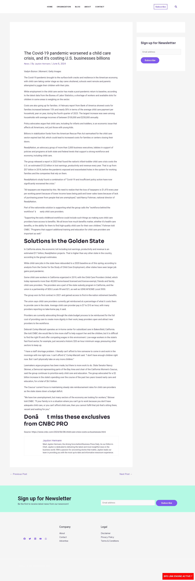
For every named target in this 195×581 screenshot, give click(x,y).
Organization (64, 7)
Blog (77, 7)
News (27, 63)
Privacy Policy (108, 538)
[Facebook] (25, 539)
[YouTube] (40, 539)
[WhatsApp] (46, 539)
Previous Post (18, 474)
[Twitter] (30, 539)
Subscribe (150, 61)
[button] (160, 6)
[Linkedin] (35, 539)
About (87, 7)
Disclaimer (106, 534)
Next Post (126, 474)
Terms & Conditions (110, 542)
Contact (99, 7)
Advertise (64, 542)
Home (49, 7)
